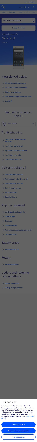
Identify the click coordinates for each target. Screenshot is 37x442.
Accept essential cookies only (18, 431)
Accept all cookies (18, 424)
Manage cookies (18, 437)
